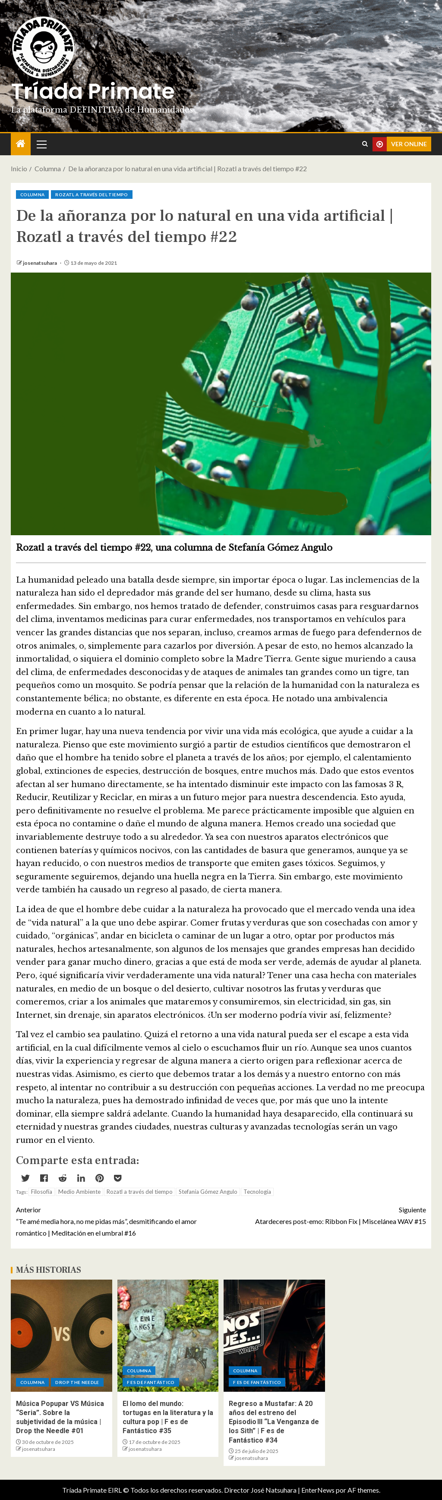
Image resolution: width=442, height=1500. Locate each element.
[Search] (365, 144)
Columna (32, 194)
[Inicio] (20, 144)
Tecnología (257, 1191)
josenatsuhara (40, 263)
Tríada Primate (93, 91)
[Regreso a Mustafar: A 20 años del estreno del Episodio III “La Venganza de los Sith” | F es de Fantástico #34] (274, 1336)
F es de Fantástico (151, 1382)
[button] (41, 144)
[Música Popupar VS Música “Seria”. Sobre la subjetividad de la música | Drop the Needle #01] (61, 1336)
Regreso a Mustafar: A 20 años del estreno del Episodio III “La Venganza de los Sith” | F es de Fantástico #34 (274, 1422)
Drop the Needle (77, 1382)
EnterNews (318, 1490)
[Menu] (41, 144)
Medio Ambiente (79, 1191)
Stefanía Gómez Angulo (208, 1191)
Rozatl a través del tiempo (91, 194)
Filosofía (41, 1191)
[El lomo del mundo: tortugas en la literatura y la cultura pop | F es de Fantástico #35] (168, 1336)
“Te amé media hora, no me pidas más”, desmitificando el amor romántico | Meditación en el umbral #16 (118, 1220)
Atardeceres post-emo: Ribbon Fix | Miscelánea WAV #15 (323, 1214)
